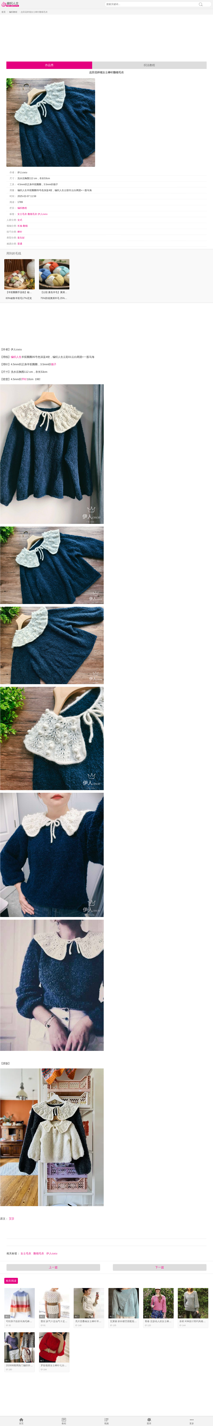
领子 (53, 364)
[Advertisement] (106, 37)
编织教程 (13, 12)
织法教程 (149, 65)
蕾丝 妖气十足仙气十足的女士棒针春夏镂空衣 (65, 1321)
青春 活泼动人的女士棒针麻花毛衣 (163, 1321)
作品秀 (49, 65)
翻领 (25, 226)
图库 (149, 1423)
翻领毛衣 (32, 214)
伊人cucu (42, 214)
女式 (19, 220)
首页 (21, 1423)
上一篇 (53, 1267)
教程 (64, 1423)
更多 (191, 1423)
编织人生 (16, 357)
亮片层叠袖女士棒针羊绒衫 (89, 1321)
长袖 (19, 226)
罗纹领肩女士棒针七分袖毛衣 (56, 1365)
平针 (24, 379)
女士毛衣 (22, 214)
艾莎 (11, 1218)
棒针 (19, 232)
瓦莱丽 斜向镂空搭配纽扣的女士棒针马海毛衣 (134, 1321)
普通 (19, 243)
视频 (106, 1423)
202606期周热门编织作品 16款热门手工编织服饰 (31, 1365)
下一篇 (159, 1267)
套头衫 (21, 237)
